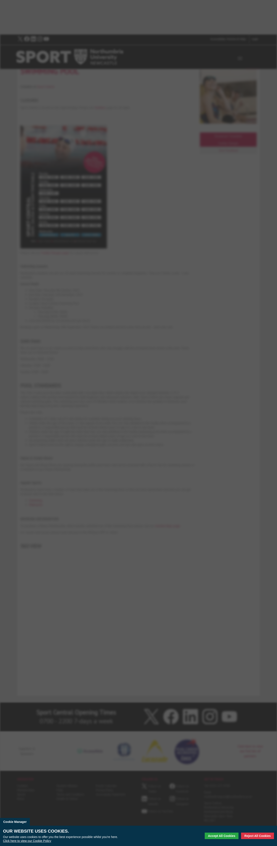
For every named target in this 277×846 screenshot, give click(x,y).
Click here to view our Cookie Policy (27, 841)
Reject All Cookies (257, 836)
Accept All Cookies (221, 836)
